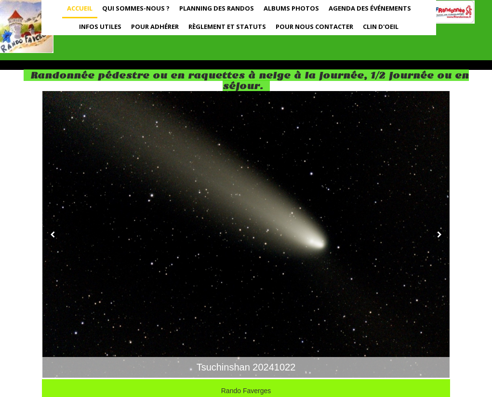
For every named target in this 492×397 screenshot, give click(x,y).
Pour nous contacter (314, 26)
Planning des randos (216, 8)
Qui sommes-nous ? (136, 8)
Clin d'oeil (381, 26)
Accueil (80, 8)
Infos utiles (100, 26)
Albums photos (291, 8)
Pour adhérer (155, 26)
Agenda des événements (370, 8)
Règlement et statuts (227, 26)
